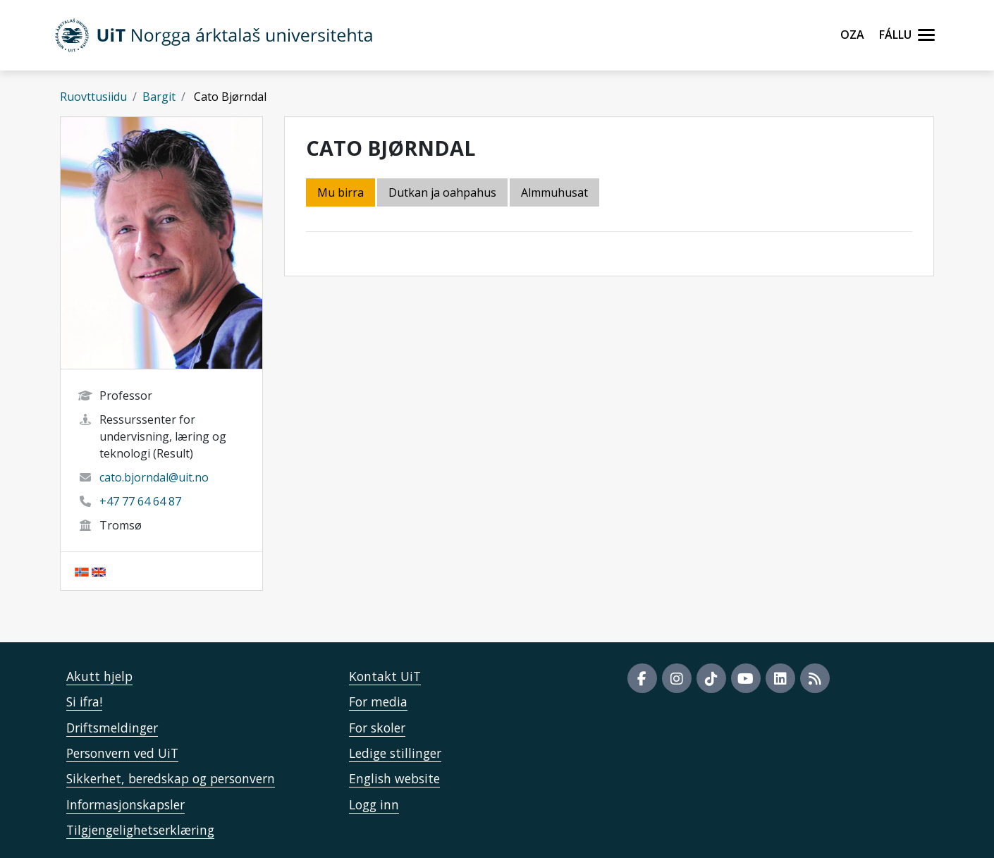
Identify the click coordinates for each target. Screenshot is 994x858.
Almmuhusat (554, 192)
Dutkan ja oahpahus (442, 192)
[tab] (555, 193)
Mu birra (340, 192)
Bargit (159, 96)
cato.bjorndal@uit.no (154, 477)
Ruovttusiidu (93, 96)
